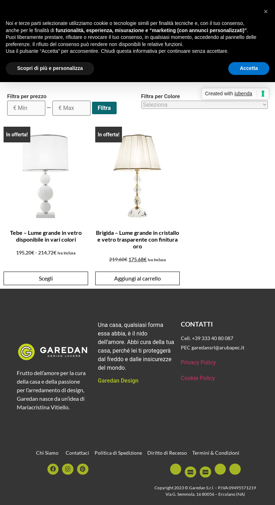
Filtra (104, 108)
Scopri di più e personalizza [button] (50, 68)
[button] (265, 11)
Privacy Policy (198, 362)
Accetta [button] (249, 68)
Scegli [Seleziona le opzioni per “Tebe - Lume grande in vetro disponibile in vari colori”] (46, 278)
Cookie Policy (198, 378)
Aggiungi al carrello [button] (137, 278)
